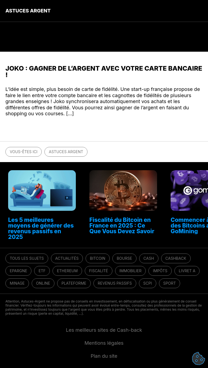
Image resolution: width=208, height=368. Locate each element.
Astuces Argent (28, 11)
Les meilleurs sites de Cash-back (104, 330)
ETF (42, 270)
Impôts (160, 270)
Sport (169, 283)
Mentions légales (103, 343)
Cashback (175, 258)
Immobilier (130, 270)
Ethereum (67, 270)
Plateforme (73, 283)
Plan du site (104, 356)
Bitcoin (97, 258)
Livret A (187, 270)
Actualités (67, 258)
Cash (149, 258)
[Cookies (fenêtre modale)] (198, 359)
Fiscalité (98, 270)
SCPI (147, 283)
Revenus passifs (115, 283)
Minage (17, 283)
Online (43, 283)
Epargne (18, 270)
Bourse (124, 258)
